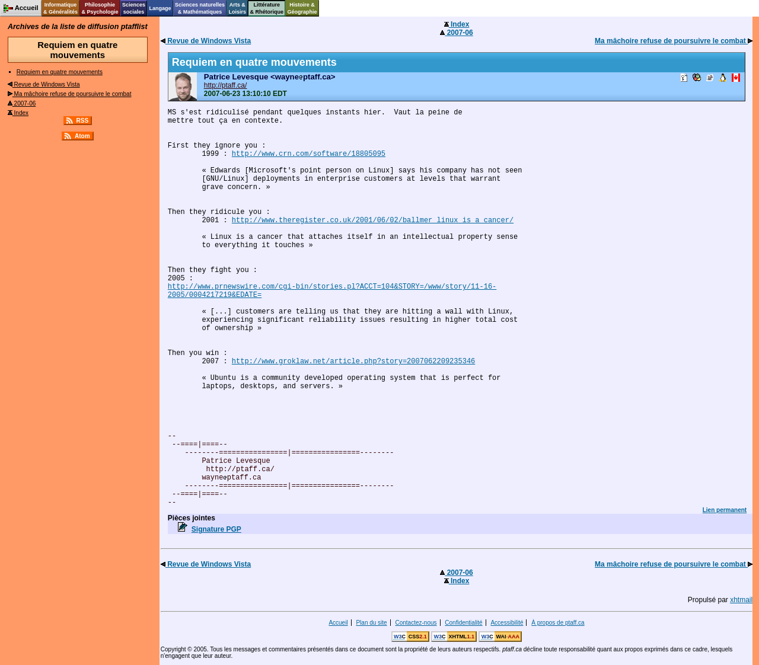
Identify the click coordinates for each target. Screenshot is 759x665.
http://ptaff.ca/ (225, 85)
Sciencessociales (133, 8)
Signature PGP (216, 529)
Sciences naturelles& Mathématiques (200, 8)
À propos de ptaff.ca (557, 622)
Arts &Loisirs (238, 8)
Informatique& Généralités (60, 8)
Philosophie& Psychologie (99, 8)
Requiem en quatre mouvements (60, 72)
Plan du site (371, 622)
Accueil (338, 622)
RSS (82, 120)
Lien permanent (725, 510)
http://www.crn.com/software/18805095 (308, 154)
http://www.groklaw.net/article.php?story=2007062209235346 (353, 361)
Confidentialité (463, 622)
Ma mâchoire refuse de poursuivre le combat (70, 94)
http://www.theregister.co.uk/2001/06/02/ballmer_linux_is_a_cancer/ (373, 220)
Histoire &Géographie (302, 8)
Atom (82, 136)
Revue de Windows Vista (44, 84)
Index (18, 113)
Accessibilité (506, 622)
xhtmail (741, 600)
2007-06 (22, 103)
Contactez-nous (415, 622)
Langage (160, 8)
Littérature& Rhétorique (267, 8)
